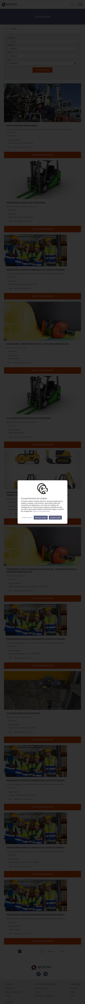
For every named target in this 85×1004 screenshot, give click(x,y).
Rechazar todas (40, 518)
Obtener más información (41, 511)
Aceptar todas (55, 518)
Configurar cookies (27, 517)
